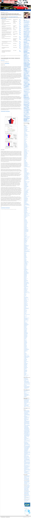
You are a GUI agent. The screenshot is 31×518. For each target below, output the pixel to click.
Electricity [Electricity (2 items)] (29, 53)
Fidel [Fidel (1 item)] (27, 60)
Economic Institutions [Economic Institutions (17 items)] (26, 47)
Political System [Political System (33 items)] (26, 95)
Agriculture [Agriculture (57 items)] (25, 20)
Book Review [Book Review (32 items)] (27, 22)
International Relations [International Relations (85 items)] (26, 78)
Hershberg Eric (25, 247)
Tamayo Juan (25, 344)
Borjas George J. (25, 154)
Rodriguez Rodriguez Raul (26, 324)
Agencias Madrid (25, 129)
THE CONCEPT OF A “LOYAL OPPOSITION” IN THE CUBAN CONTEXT (27, 454)
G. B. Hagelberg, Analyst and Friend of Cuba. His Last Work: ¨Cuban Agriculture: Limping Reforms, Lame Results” (27, 476)
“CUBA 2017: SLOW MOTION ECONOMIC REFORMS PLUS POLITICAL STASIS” (27, 426)
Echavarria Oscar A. (26, 203)
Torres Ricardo (25, 348)
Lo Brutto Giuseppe (26, 263)
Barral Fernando (25, 145)
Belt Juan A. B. (25, 150)
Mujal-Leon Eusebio (26, 286)
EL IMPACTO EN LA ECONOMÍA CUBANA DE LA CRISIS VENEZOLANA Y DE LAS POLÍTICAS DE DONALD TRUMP (27, 414)
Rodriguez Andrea (25, 323)
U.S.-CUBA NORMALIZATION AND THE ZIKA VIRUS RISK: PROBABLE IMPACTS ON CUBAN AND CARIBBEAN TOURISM (27, 435)
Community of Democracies (26, 182)
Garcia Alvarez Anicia (26, 222)
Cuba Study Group (25, 185)
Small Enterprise (19, 55)
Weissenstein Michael (26, 367)
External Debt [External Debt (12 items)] (25, 60)
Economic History (8, 209)
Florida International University (27, 215)
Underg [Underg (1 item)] (27, 115)
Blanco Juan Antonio (26, 153)
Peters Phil (25, 306)
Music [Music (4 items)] (26, 87)
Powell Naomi (25, 311)
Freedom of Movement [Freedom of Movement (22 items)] (27, 66)
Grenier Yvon (25, 235)
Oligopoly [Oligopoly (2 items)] (26, 91)
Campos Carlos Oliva (26, 163)
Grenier (24, 234)
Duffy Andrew (25, 202)
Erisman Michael (25, 208)
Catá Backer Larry (25, 170)
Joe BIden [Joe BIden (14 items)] (26, 79)
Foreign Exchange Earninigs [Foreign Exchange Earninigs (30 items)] (26, 62)
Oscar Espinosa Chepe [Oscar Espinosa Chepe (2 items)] (28, 92)
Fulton (24, 218)
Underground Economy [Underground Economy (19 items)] (27, 116)
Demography (8, 55)
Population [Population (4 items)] (25, 96)
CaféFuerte (25, 161)
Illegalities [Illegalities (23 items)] (25, 74)
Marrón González (25, 271)
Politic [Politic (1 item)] (27, 94)
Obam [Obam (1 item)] (28, 90)
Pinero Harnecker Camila (26, 308)
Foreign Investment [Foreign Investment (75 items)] (27, 63)
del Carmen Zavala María (26, 192)
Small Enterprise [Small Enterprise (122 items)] (26, 108)
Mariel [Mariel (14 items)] (26, 83)
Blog (2, 55)
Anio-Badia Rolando (26, 137)
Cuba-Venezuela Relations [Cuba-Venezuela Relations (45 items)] (27, 36)
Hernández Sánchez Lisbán (26, 245)
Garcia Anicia (25, 223)
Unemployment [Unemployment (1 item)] (25, 117)
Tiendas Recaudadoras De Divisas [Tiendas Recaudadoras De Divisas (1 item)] (27, 113)
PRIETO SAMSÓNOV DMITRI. (27, 314)
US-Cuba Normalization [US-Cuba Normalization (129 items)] (27, 118)
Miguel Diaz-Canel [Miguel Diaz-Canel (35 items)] (27, 85)
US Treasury (25, 358)
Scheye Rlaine (25, 337)
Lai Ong (25, 258)
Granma (25, 232)
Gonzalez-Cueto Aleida (26, 231)
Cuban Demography (7, 63)
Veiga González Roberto (26, 361)
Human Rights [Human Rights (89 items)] (26, 73)
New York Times (25, 290)
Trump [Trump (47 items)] (25, 115)
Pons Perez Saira (25, 310)
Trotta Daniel (25, 353)
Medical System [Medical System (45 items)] (27, 83)
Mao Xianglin (25, 268)
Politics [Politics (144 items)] (25, 95)
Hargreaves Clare (25, 241)
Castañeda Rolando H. (26, 165)
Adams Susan (25, 128)
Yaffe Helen (25, 374)
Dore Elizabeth (25, 201)
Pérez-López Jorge (25, 304)
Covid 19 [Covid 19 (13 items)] (25, 29)
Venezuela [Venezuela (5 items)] (28, 120)
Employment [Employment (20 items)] (25, 55)
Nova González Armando (26, 291)
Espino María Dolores (26, 210)
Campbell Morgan (25, 162)
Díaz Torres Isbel (25, 197)
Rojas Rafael (25, 327)
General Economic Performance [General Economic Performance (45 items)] (26, 69)
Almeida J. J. (25, 132)
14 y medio (25, 380)
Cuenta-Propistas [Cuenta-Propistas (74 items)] (25, 39)
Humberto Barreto (3, 60)
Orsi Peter (25, 295)
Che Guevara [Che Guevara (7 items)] (27, 24)
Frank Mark (25, 217)
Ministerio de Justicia (26, 280)
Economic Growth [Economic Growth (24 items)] (26, 46)
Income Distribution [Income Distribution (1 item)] (28, 74)
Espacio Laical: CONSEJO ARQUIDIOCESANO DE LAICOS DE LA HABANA (26, 381)
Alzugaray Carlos (25, 134)
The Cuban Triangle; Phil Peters (27, 390)
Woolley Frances (25, 373)
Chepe (24, 180)
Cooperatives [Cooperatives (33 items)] (28, 28)
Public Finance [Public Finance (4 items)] (28, 99)
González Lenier (25, 228)
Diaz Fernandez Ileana (26, 194)
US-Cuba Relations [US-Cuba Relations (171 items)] (25, 120)
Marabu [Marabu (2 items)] (24, 83)
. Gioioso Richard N (26, 125)
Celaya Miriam (25, 171)
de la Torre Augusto (25, 191)
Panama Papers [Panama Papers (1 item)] (26, 93)
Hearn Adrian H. (25, 243)
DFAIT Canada (25, 193)
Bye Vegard (25, 160)
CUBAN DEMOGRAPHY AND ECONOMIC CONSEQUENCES (10, 58)
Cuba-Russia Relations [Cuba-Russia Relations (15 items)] (26, 34)
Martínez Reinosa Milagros (26, 272)
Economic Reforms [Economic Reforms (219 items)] (26, 52)
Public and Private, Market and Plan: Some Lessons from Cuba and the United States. (27, 412)
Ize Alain (25, 250)
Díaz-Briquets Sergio (26, 198)
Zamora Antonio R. (25, 376)
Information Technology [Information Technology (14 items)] (27, 75)
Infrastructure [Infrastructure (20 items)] (25, 76)
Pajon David (25, 298)
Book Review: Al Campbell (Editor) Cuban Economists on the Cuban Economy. (27, 457)
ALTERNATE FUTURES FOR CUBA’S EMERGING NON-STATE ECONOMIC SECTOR (26, 421)
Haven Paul (25, 242)
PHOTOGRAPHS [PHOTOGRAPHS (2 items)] (25, 94)
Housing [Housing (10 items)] (29, 71)
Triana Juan (25, 351)
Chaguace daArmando (26, 178)
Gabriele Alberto (25, 220)
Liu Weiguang (25, 262)
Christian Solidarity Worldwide (26, 181)
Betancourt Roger (25, 152)
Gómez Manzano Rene (26, 227)
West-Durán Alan (25, 370)
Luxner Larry (25, 267)
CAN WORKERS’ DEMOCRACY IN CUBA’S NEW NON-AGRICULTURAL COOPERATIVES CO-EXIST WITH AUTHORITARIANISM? (27, 472)
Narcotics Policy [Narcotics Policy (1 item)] (28, 87)
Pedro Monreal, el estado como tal (27, 384)
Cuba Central (25, 396)
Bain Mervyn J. (25, 143)
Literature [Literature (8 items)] (28, 80)
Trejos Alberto (25, 350)
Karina (24, 252)
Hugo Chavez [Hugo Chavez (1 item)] (25, 72)
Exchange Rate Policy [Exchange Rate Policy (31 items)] (27, 58)
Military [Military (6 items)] (28, 85)
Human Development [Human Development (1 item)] (27, 72)
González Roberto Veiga (26, 230)
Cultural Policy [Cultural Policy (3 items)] (28, 39)
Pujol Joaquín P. (25, 315)
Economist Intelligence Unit (26, 204)
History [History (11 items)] (26, 71)
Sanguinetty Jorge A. (26, 335)
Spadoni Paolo (25, 340)
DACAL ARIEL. (25, 187)
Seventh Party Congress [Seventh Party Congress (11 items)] (26, 105)
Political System (16, 55)
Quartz (24, 317)
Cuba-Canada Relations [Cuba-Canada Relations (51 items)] (27, 31)
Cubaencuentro (25, 393)
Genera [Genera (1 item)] (26, 67)
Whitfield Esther (25, 371)
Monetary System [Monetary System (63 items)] (26, 87)
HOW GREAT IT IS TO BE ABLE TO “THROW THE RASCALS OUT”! (27, 440)
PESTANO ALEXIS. (26, 305)
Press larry (25, 313)
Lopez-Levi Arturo (25, 264)
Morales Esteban (25, 284)
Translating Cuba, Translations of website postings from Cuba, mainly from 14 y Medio (27, 387)
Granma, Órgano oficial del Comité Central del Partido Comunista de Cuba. (27, 383)
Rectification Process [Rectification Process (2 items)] (25, 100)
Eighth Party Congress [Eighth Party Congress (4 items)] (26, 53)
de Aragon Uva (25, 188)
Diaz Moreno (25, 195)
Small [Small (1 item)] (26, 107)
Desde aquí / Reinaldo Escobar (26, 386)
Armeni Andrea (25, 138)
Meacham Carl (25, 277)
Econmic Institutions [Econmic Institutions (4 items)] (27, 45)
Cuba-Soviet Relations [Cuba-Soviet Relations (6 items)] (26, 35)
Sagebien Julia (25, 331)
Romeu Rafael (25, 330)
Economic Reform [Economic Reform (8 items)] (26, 50)
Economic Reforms (10, 55)
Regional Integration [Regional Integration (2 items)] (27, 101)
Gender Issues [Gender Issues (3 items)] (25, 67)
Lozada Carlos (25, 265)
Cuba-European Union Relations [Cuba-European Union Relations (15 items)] (26, 33)
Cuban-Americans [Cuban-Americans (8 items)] (26, 37)
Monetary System (13, 55)
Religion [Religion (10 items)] (26, 102)
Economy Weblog (25, 408)
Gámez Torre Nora (25, 221)
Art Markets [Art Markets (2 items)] (28, 20)
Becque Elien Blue (25, 149)
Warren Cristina (25, 366)
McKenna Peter (25, 275)
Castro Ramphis (25, 168)
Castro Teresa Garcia (26, 169)
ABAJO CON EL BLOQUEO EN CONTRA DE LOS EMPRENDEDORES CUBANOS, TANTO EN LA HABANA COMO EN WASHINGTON (27, 452)
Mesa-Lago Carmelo (26, 278)
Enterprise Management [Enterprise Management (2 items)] (26, 56)
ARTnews (25, 140)
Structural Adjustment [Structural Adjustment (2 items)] (25, 111)
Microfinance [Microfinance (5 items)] (25, 84)
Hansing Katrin (25, 240)
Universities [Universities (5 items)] (27, 117)
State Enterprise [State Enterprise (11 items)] (27, 110)
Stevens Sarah (25, 341)
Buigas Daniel (25, 158)
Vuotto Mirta (25, 365)
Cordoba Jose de (25, 183)
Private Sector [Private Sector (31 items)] (28, 98)
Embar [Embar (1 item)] (24, 54)
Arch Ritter (6, 15)
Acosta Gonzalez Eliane (26, 127)
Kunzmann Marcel (25, 257)
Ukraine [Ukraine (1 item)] (26, 115)
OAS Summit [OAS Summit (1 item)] (27, 90)
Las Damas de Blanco (26, 379)
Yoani (24, 375)
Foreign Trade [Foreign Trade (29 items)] (26, 64)
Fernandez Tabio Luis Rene (26, 214)
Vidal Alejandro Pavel (26, 363)
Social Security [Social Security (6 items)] (26, 109)
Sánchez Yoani (25, 334)
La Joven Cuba (25, 385)
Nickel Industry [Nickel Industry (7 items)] (27, 89)
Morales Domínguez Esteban (26, 283)
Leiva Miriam (25, 260)
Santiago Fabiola (25, 336)
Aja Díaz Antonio (25, 130)
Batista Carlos (25, 147)
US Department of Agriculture (26, 356)
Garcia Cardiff (25, 224)
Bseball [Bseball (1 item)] (29, 22)
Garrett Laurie (25, 225)
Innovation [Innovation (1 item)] (29, 76)
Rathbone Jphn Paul (26, 318)
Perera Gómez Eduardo (26, 301)
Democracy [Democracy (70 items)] (25, 42)
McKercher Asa (25, 276)
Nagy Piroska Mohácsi (26, 288)
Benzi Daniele (25, 151)
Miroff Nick (25, 281)
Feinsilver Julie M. (25, 212)
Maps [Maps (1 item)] (28, 82)
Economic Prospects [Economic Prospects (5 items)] (26, 49)
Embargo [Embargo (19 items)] (26, 54)
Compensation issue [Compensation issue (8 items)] (26, 27)
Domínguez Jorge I (25, 200)
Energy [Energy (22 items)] (28, 55)
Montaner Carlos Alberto (26, 282)
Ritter (24, 321)
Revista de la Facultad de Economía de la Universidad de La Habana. (27, 406)
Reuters (24, 320)
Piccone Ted (25, 307)
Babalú (24, 391)
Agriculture (5, 55)
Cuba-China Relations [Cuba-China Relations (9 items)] (27, 32)
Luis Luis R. (25, 266)
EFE (24, 205)
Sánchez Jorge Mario (26, 333)
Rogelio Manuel (25, 325)
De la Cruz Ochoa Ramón (26, 190)
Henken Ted (25, 244)
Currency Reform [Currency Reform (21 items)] (27, 40)
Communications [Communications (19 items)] (26, 25)
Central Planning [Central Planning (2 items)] (25, 24)
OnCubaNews (25, 294)
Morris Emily (25, 285)
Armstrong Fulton (25, 139)
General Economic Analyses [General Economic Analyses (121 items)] (27, 68)
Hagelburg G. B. (25, 238)
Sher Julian (25, 338)
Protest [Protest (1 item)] (24, 99)
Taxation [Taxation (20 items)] (27, 112)
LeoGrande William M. (26, 261)
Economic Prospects (11, 209)
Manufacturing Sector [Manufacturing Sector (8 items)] (26, 82)
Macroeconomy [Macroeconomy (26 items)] (26, 81)
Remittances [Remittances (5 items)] (28, 102)
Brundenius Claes (25, 157)
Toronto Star (25, 347)
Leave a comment (14, 209)
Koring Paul (25, 255)
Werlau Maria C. (25, 368)
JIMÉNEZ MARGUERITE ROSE (27, 251)
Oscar (24, 296)
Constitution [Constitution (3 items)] (25, 28)
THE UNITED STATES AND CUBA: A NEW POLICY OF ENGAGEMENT (27, 486)
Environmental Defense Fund (26, 207)
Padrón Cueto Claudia (26, 297)
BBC (24, 148)
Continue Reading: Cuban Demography (5, 111)
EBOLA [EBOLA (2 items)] (24, 45)
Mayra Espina (25, 274)
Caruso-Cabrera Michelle (26, 164)
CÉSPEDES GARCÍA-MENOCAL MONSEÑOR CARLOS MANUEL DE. (26, 177)
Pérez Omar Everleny (26, 303)
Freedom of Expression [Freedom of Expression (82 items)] (27, 65)
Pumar (24, 316)
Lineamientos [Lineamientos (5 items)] (26, 80)
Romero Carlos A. (25, 328)
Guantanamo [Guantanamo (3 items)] (29, 70)
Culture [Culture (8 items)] (24, 40)
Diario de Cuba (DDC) (26, 378)
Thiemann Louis (25, 346)
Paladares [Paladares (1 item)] (24, 93)
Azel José (25, 142)
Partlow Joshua (25, 300)
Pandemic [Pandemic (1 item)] (28, 93)
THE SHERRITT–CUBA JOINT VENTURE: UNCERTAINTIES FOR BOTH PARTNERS (27, 432)
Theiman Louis (25, 345)
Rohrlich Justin (25, 326)
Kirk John (25, 254)
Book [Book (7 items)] (24, 22)
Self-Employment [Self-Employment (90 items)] (27, 104)
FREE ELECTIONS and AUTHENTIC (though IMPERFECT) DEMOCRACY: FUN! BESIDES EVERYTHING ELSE (27, 444)
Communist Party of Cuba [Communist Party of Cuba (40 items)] (27, 26)
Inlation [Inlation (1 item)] (27, 76)
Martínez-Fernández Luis (26, 273)
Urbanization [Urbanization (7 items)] (25, 118)
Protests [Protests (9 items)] (25, 99)
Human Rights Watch (26, 248)
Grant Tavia (25, 233)
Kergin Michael (25, 253)
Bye (24, 159)
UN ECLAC (25, 354)
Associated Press (25, 141)
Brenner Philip (25, 155)
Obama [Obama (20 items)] (25, 91)
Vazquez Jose (25, 360)
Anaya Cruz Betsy (25, 135)
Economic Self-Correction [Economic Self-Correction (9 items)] (26, 52)
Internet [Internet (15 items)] (28, 78)
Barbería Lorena (25, 144)
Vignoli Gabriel (25, 364)
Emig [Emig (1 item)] (27, 54)
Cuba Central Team (25, 184)
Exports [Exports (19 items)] (25, 59)
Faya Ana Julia (25, 211)
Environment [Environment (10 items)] (25, 57)
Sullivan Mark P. (25, 343)
